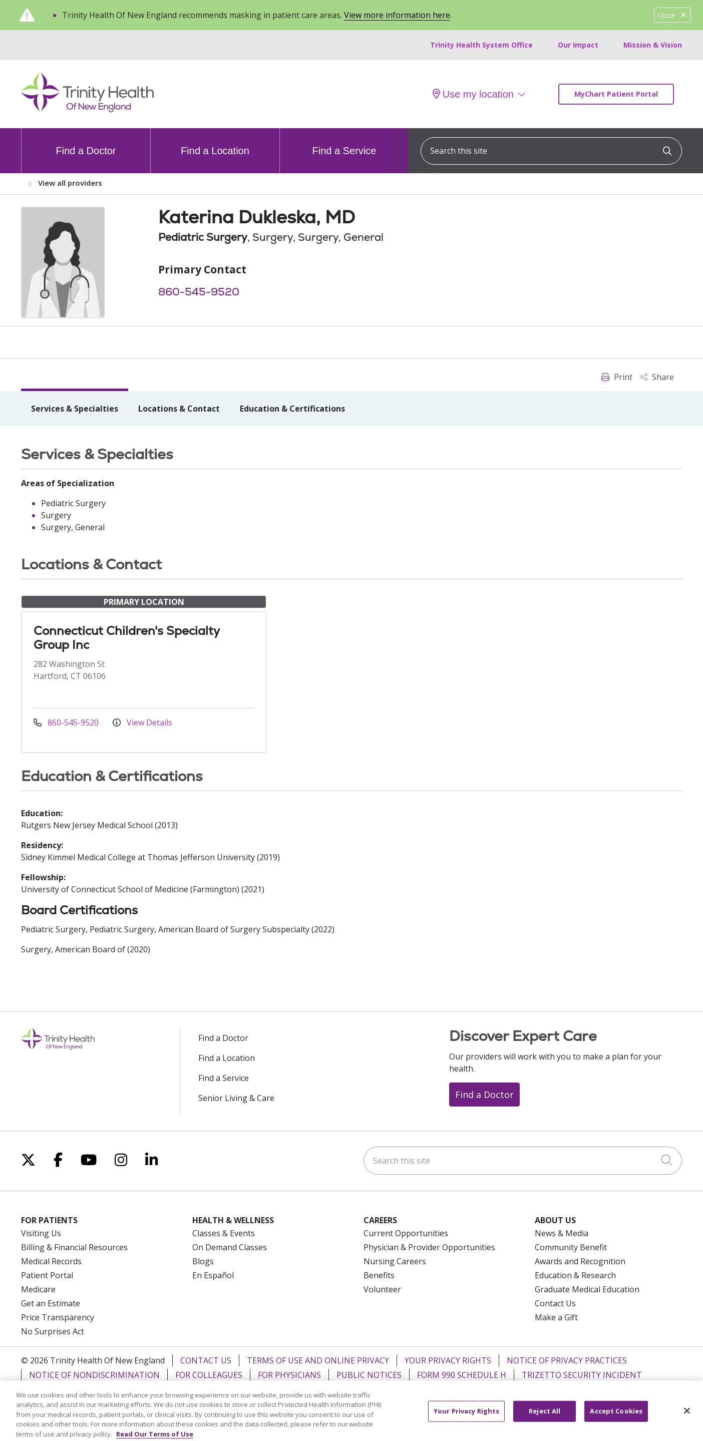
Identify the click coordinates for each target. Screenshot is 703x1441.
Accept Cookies (616, 1421)
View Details (142, 722)
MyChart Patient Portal (616, 94)
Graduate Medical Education (587, 1289)
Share (657, 377)
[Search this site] (551, 151)
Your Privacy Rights (448, 1360)
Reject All (544, 1421)
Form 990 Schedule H (461, 1374)
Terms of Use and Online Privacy (318, 1360)
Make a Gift (556, 1317)
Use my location (473, 94)
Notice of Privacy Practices (567, 1360)
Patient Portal (47, 1275)
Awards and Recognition (580, 1261)
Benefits (379, 1275)
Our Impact (578, 45)
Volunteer (382, 1289)
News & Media (561, 1233)
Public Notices (369, 1374)
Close (672, 15)
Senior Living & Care (236, 1098)
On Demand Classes (229, 1247)
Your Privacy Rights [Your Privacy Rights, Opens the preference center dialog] (466, 1421)
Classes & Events (223, 1233)
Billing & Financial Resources (74, 1247)
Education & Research (575, 1275)
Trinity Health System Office (481, 45)
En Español (213, 1275)
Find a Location (215, 142)
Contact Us (555, 1303)
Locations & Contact (179, 408)
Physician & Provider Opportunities (429, 1247)
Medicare (38, 1289)
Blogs (203, 1261)
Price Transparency (57, 1317)
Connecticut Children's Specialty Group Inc (126, 637)
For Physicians (289, 1374)
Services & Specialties (74, 408)
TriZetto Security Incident (582, 1374)
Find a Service (344, 142)
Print (616, 377)
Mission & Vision (652, 45)
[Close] (687, 1421)
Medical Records (51, 1261)
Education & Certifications (292, 408)
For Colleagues (208, 1374)
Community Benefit (571, 1247)
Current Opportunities (406, 1233)
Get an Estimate (50, 1303)
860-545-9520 (198, 291)
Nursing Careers (395, 1261)
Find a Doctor (86, 142)
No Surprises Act (52, 1331)
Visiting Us (41, 1233)
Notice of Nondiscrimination (94, 1374)
